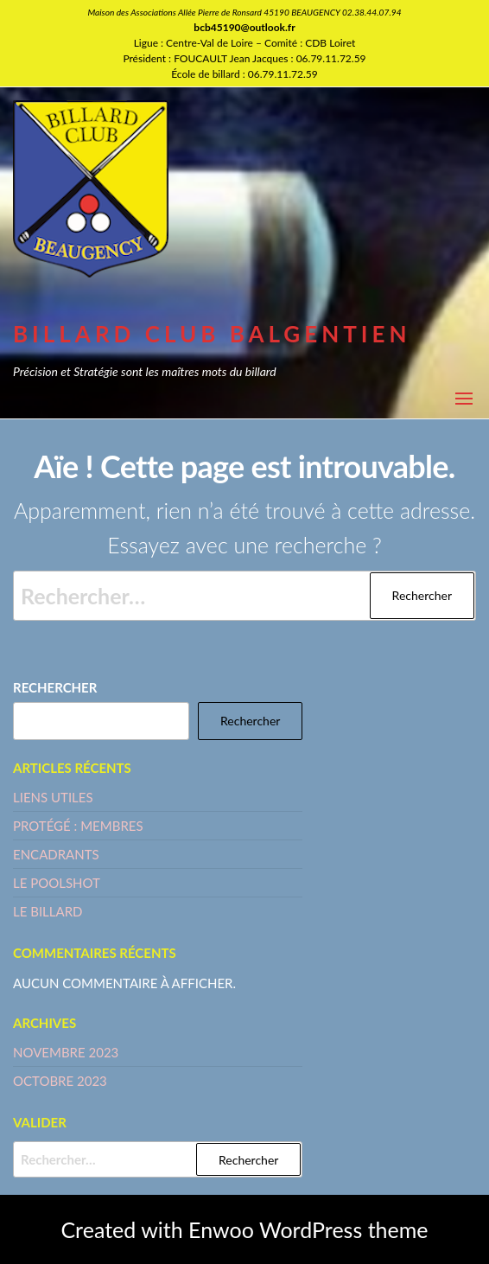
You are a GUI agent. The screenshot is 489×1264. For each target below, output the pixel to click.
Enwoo (221, 1229)
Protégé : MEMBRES (78, 825)
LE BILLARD (47, 911)
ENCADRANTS (56, 854)
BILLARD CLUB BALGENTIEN (212, 334)
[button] (464, 398)
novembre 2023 (65, 1052)
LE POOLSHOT (56, 883)
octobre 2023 (60, 1080)
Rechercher (55, 687)
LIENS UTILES (53, 797)
